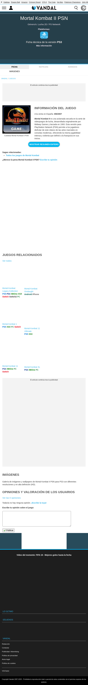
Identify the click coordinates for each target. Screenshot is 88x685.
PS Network (54, 24)
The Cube (52, 2)
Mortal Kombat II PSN (44, 18)
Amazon (24, 2)
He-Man (60, 2)
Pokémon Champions (72, 2)
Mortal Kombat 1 (9, 324)
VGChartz (5, 671)
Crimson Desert (35, 2)
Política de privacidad (9, 655)
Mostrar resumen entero (44, 144)
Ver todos (7, 261)
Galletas (7, 2)
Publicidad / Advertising (10, 651)
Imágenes (14, 71)
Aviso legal (6, 659)
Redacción (6, 644)
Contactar (5, 648)
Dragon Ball (15, 2)
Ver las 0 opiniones (11, 498)
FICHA (15, 67)
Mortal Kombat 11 (10, 366)
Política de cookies (9, 663)
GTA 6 (44, 2)
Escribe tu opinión (48, 160)
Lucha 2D (42, 24)
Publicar (8, 530)
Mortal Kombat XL (32, 367)
